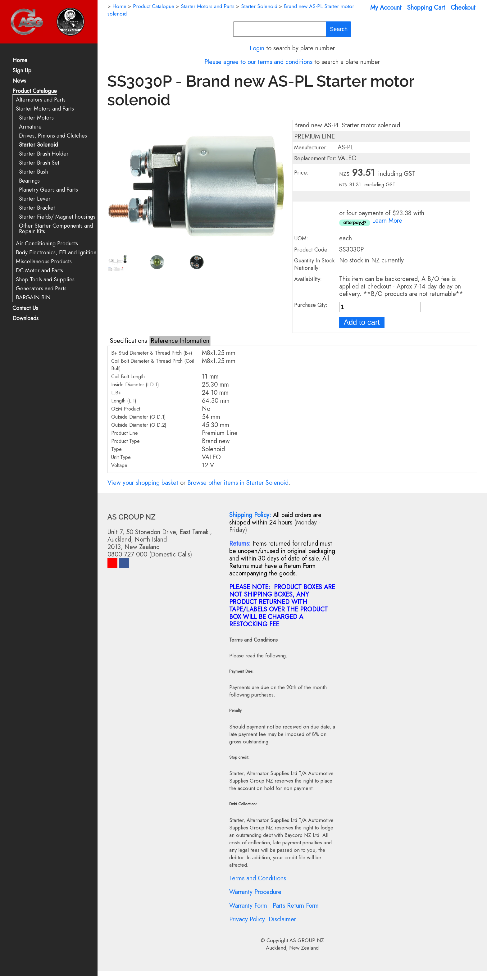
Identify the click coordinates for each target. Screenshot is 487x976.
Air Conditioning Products (47, 244)
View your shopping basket (142, 482)
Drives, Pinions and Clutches (53, 136)
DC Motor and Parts (39, 271)
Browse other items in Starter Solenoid (238, 482)
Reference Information (180, 340)
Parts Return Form (296, 905)
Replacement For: (315, 158)
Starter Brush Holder (44, 154)
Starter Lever (35, 199)
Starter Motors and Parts (45, 109)
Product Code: (311, 250)
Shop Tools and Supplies (45, 280)
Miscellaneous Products (44, 262)
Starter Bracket (37, 208)
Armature (30, 127)
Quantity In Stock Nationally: (314, 264)
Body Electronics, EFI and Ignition (56, 253)
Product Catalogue (34, 91)
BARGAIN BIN (33, 298)
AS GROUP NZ (306, 940)
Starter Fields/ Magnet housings (57, 217)
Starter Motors (36, 118)
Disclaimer (282, 919)
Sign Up (21, 71)
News (19, 81)
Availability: (308, 279)
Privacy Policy (247, 919)
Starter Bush (33, 172)
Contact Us (25, 308)
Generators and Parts (41, 289)
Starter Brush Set (39, 163)
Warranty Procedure (255, 892)
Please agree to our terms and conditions (258, 61)
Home (19, 60)
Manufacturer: (311, 147)
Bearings (29, 181)
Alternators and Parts (41, 100)
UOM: (301, 238)
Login (257, 48)
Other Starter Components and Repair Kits (56, 228)
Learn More (387, 220)
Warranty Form (248, 905)
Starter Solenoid (38, 145)
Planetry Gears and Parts (48, 190)
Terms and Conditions (257, 878)
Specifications (128, 340)
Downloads (25, 318)
